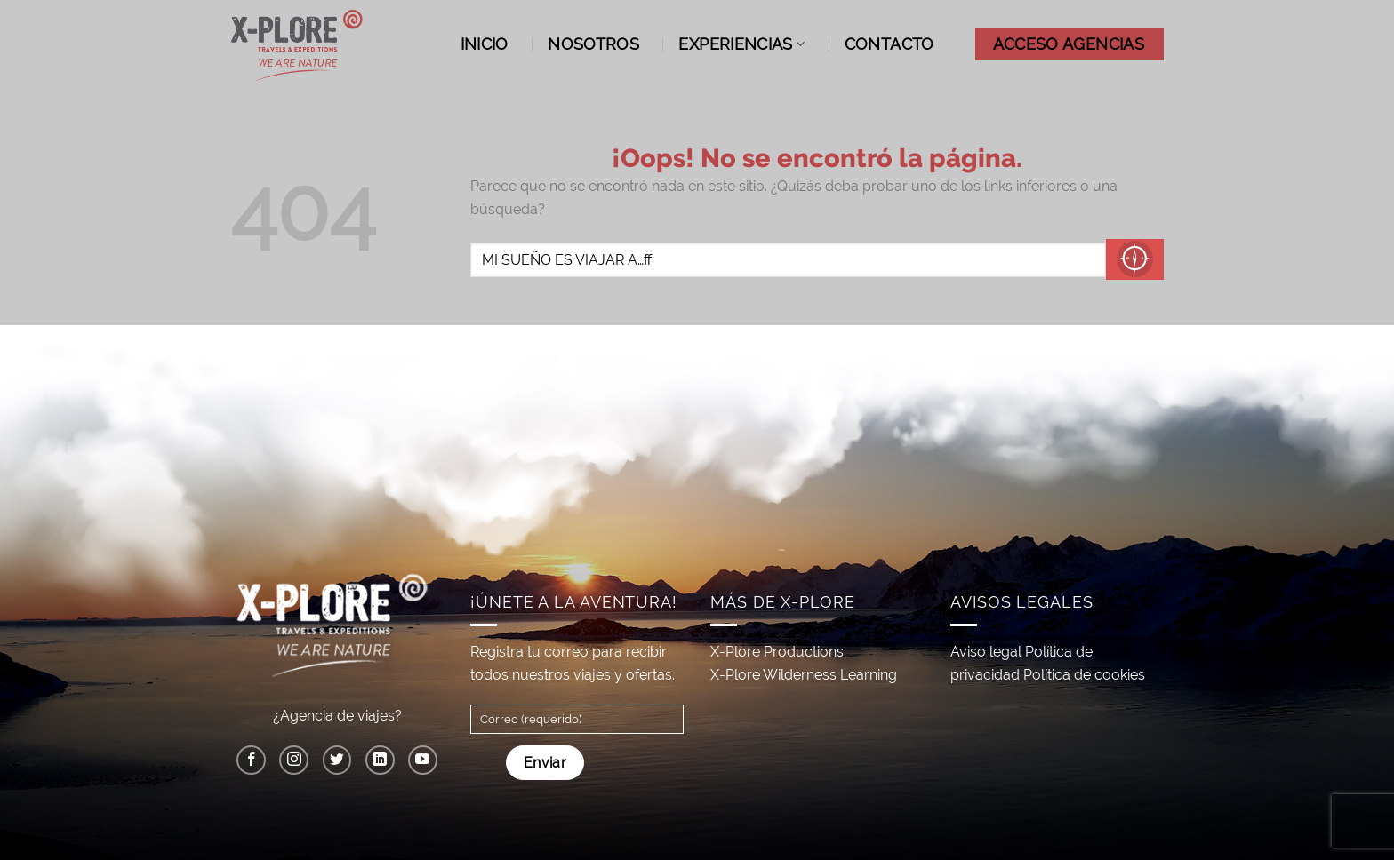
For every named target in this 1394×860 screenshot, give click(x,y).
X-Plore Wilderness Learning (803, 674)
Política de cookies (1084, 674)
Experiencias (741, 44)
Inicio (485, 44)
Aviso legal (985, 651)
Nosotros (593, 44)
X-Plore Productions (777, 651)
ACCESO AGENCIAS (1068, 44)
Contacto (889, 44)
